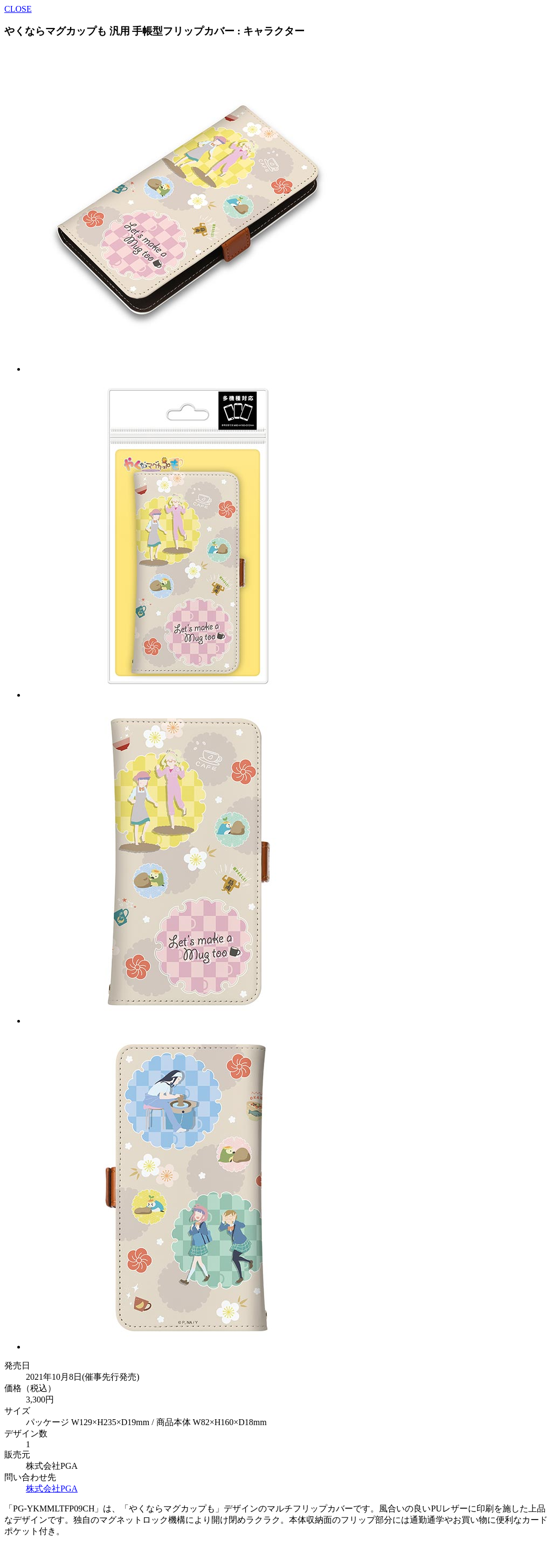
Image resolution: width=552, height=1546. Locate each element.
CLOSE (18, 8)
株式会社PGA (52, 1488)
